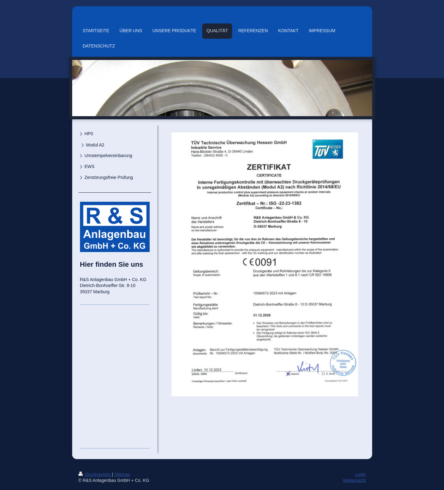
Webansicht (354, 480)
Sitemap (122, 474)
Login (360, 474)
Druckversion (95, 474)
